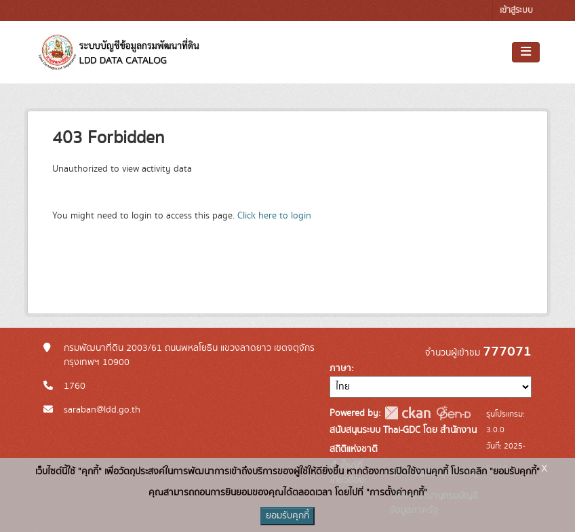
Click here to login (274, 216)
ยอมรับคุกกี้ (287, 515)
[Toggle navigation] (526, 52)
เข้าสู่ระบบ (516, 10)
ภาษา (340, 368)
